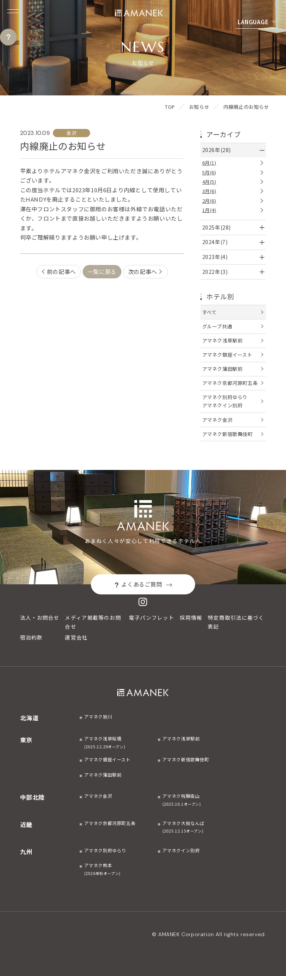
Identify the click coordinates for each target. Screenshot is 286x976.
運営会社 (76, 637)
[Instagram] (143, 601)
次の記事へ (142, 271)
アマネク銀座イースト (227, 354)
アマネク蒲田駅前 (222, 368)
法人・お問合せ (40, 617)
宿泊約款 (31, 637)
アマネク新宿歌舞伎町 (227, 434)
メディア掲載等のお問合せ (93, 622)
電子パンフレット (151, 617)
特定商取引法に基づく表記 (236, 622)
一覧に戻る (102, 271)
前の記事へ (61, 271)
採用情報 (191, 617)
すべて (209, 312)
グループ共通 (217, 326)
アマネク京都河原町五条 (230, 382)
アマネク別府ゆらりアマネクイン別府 (225, 401)
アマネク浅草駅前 (222, 340)
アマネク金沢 (217, 419)
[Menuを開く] (13, 11)
